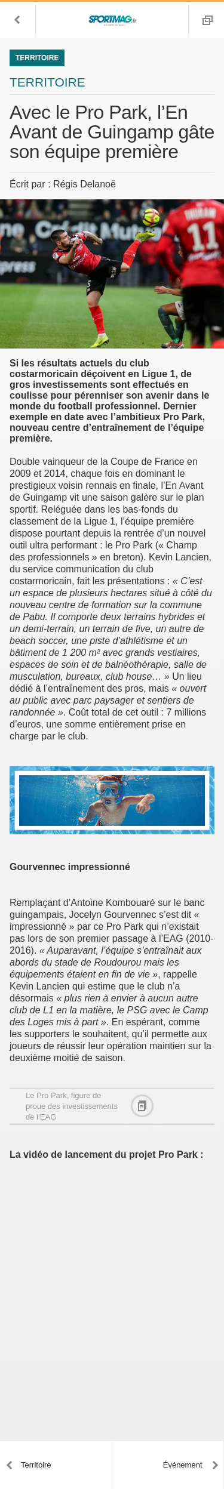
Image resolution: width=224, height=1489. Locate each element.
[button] (18, 20)
